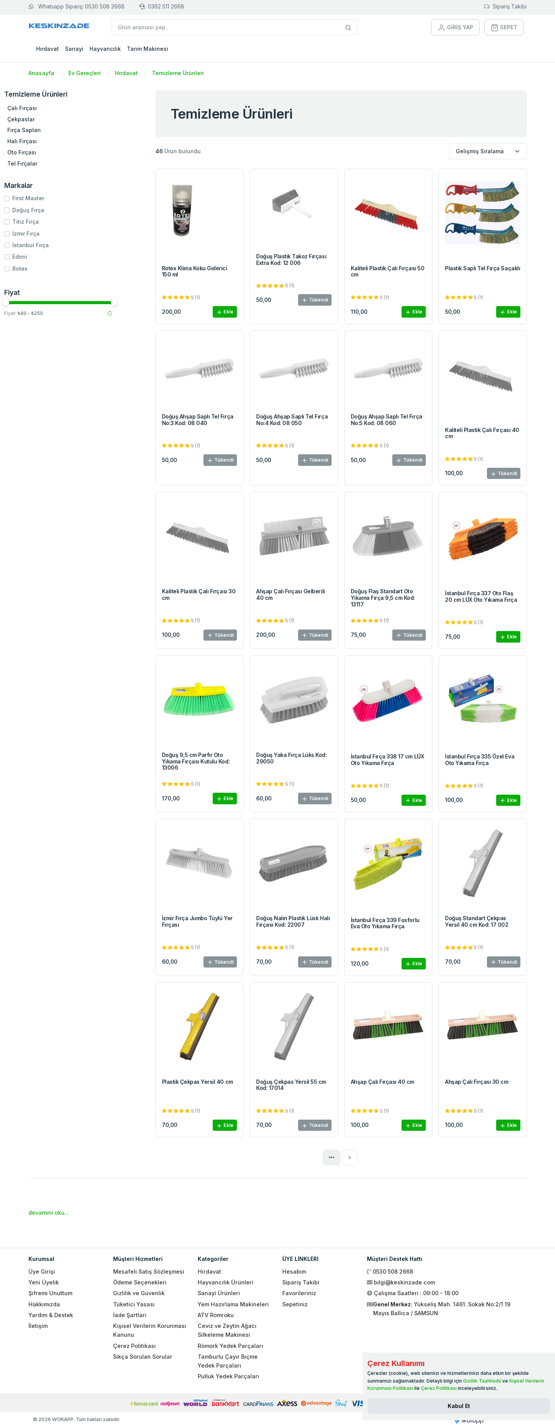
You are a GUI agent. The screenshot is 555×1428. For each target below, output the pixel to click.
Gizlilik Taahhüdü (482, 1381)
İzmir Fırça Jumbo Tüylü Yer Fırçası (197, 921)
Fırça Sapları (51, 130)
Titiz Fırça (53, 221)
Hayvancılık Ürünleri (225, 1282)
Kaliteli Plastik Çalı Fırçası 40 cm (482, 433)
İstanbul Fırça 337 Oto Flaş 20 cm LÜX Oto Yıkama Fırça (481, 596)
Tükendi (315, 300)
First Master (56, 198)
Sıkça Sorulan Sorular (142, 1356)
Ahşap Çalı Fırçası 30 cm (476, 1081)
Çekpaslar (48, 119)
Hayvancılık (105, 48)
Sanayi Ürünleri (219, 1293)
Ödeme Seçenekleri (140, 1282)
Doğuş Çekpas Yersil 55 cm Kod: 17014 (291, 1085)
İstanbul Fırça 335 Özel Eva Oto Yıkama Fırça (479, 759)
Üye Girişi (41, 1271)
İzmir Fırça (53, 233)
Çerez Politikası (134, 1346)
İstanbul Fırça (58, 245)
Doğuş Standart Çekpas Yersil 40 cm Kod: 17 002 (476, 921)
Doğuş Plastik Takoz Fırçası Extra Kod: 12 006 (291, 259)
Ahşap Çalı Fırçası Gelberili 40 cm (290, 594)
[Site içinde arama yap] (348, 27)
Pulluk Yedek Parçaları (228, 1376)
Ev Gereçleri (84, 73)
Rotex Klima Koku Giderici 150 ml (194, 271)
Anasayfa (41, 73)
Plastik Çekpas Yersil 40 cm (197, 1081)
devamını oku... (48, 1212)
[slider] (33, 302)
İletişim (38, 1326)
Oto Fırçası (49, 152)
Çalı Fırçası (49, 108)
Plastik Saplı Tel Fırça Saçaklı (482, 268)
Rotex (47, 268)
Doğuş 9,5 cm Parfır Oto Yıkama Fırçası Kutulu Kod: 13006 (196, 761)
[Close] (458, 1406)
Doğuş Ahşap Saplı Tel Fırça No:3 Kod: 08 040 (197, 419)
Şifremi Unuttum (50, 1293)
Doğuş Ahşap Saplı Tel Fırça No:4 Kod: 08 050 (292, 419)
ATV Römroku (216, 1315)
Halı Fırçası (49, 141)
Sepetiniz (295, 1304)
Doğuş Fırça (56, 210)
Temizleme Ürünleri (178, 73)
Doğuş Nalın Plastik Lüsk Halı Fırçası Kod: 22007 (293, 921)
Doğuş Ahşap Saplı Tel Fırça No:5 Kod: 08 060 (386, 419)
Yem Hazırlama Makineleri (233, 1304)
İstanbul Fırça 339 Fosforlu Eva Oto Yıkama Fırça (385, 923)
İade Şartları (130, 1315)
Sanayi (74, 48)
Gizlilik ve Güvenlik (139, 1293)
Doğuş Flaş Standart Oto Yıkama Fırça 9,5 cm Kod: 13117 (383, 598)
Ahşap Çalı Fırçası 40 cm (382, 1081)
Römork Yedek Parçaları (230, 1346)
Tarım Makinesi (147, 48)
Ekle (224, 312)
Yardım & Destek (50, 1315)
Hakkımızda (44, 1304)
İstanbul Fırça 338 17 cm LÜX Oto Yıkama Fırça (387, 759)
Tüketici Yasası (134, 1304)
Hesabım (294, 1271)
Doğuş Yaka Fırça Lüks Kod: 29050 (291, 758)
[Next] (350, 1157)
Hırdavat (47, 48)
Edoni (47, 256)
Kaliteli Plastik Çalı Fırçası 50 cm (388, 271)
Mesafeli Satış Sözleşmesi (148, 1271)
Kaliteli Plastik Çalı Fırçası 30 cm (199, 594)
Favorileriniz (299, 1293)
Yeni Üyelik (43, 1282)
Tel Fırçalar (50, 163)
